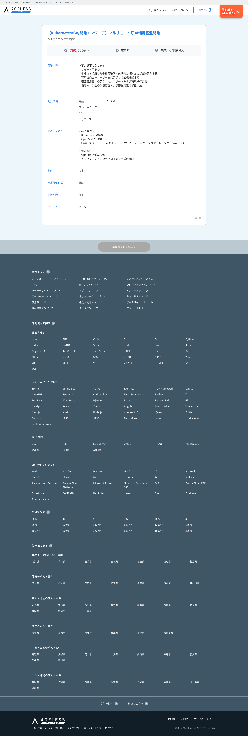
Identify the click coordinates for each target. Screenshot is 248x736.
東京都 (167, 583)
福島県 (193, 561)
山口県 (140, 654)
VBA (187, 357)
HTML (127, 351)
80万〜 (189, 519)
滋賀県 (35, 633)
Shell (188, 363)
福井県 (114, 605)
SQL (34, 369)
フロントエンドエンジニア (141, 284)
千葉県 (140, 583)
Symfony (68, 394)
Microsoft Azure (102, 483)
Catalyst (37, 406)
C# (156, 339)
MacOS (128, 471)
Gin (187, 400)
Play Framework (164, 388)
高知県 (61, 660)
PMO (34, 284)
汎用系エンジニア (41, 302)
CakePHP (37, 394)
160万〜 (67, 531)
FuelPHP (37, 400)
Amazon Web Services (45, 483)
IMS (65, 444)
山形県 (167, 561)
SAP (157, 483)
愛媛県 (35, 660)
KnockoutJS (131, 412)
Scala (96, 345)
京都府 (61, 633)
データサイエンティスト (140, 302)
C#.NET (159, 363)
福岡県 (35, 682)
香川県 (193, 654)
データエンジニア (89, 308)
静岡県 (35, 611)
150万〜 (36, 531)
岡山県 (88, 654)
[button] (124, 272)
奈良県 (140, 633)
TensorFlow (131, 418)
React (66, 406)
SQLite (36, 450)
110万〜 (98, 525)
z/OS (34, 471)
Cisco (158, 493)
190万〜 (159, 531)
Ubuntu (128, 477)
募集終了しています (124, 247)
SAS (95, 357)
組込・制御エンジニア (91, 302)
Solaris (159, 477)
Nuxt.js (67, 412)
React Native (162, 406)
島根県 (61, 654)
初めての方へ (180, 10)
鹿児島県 (195, 682)
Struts (96, 388)
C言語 (96, 339)
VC (94, 363)
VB (33, 363)
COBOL (128, 357)
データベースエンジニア (45, 296)
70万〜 (158, 519)
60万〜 (128, 519)
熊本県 (114, 682)
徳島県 (167, 654)
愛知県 (61, 611)
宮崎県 (167, 682)
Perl (126, 345)
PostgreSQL (192, 444)
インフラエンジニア (137, 290)
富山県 (61, 605)
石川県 (88, 605)
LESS (65, 418)
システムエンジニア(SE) (140, 279)
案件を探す (158, 10)
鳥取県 (35, 654)
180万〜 (128, 531)
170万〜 (98, 531)
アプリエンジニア (89, 290)
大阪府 (88, 633)
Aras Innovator (40, 499)
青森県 (61, 561)
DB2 (34, 444)
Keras (158, 418)
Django (97, 400)
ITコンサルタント (88, 284)
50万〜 (97, 519)
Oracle (127, 444)
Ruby (35, 345)
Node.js (97, 412)
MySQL (159, 444)
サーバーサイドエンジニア (46, 290)
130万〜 (159, 525)
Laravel (189, 388)
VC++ (65, 363)
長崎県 (88, 682)
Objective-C (39, 351)
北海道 (35, 561)
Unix (96, 477)
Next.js (36, 412)
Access (97, 450)
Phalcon (159, 394)
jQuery (158, 412)
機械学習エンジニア (43, 308)
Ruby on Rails (163, 400)
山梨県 (140, 605)
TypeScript (99, 351)
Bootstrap (37, 418)
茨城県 (35, 583)
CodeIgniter (100, 394)
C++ (126, 339)
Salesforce (38, 493)
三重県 (88, 611)
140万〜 (190, 525)
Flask (127, 400)
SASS (96, 418)
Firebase (190, 493)
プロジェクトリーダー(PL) (93, 279)
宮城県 (114, 561)
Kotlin (189, 345)
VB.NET (128, 363)
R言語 (66, 357)
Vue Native (191, 406)
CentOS (36, 477)
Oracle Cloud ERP (195, 483)
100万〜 (67, 525)
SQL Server (99, 444)
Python (189, 339)
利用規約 (184, 719)
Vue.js (97, 406)
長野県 (167, 605)
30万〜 (36, 519)
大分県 (140, 682)
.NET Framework (41, 424)
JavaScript (69, 351)
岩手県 (88, 561)
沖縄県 (35, 688)
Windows (98, 471)
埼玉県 (114, 583)
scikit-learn (192, 418)
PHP (65, 339)
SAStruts (129, 388)
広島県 (114, 654)
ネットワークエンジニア (92, 296)
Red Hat (190, 477)
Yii (186, 394)
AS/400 (67, 471)
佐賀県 (61, 682)
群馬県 (88, 583)
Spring (36, 388)
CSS (157, 351)
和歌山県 (168, 633)
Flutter (189, 412)
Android (190, 471)
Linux (66, 477)
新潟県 (35, 605)
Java (35, 339)
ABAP (158, 357)
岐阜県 (193, 605)
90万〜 (36, 525)
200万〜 (190, 531)
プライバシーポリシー (204, 719)
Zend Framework (134, 394)
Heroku (128, 493)
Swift (158, 345)
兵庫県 (114, 633)
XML (187, 351)
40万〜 (66, 519)
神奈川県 (195, 583)
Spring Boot (69, 388)
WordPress (69, 400)
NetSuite (98, 493)
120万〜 (128, 525)
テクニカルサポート (137, 308)
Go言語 (67, 345)
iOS (157, 471)
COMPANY (68, 493)
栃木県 (61, 583)
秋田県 (140, 561)
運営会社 (171, 719)
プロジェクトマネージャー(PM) (49, 279)
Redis (66, 450)
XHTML (36, 357)
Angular (128, 406)
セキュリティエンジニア (140, 296)
